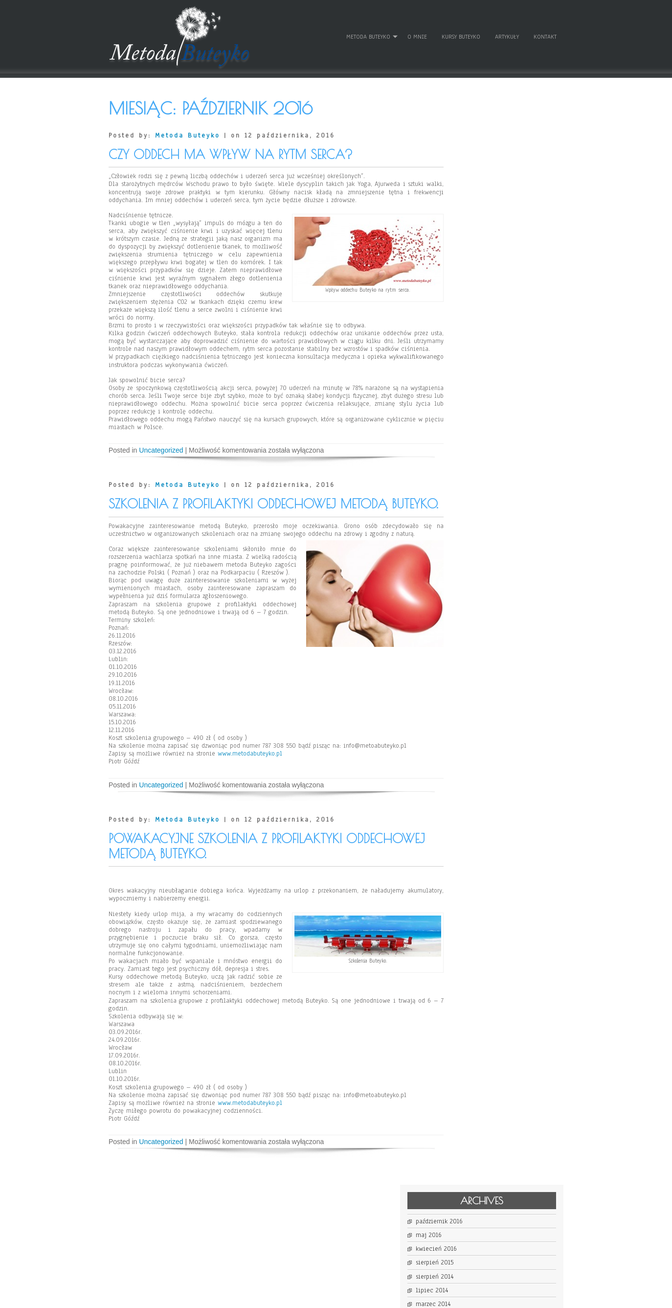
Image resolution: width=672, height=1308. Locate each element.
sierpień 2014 (475, 183)
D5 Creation (366, 1297)
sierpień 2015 (475, 169)
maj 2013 (469, 279)
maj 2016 (469, 142)
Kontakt (544, 34)
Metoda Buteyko (368, 34)
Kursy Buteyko (460, 34)
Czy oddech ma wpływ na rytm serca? (231, 148)
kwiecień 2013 (476, 293)
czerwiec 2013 (476, 265)
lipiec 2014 (472, 197)
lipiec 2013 (472, 252)
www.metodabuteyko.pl (250, 802)
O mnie (416, 34)
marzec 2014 (473, 211)
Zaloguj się (472, 354)
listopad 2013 (475, 224)
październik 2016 (479, 128)
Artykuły (506, 34)
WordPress (435, 1297)
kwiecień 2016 (476, 155)
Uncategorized (161, 460)
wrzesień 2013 (475, 238)
